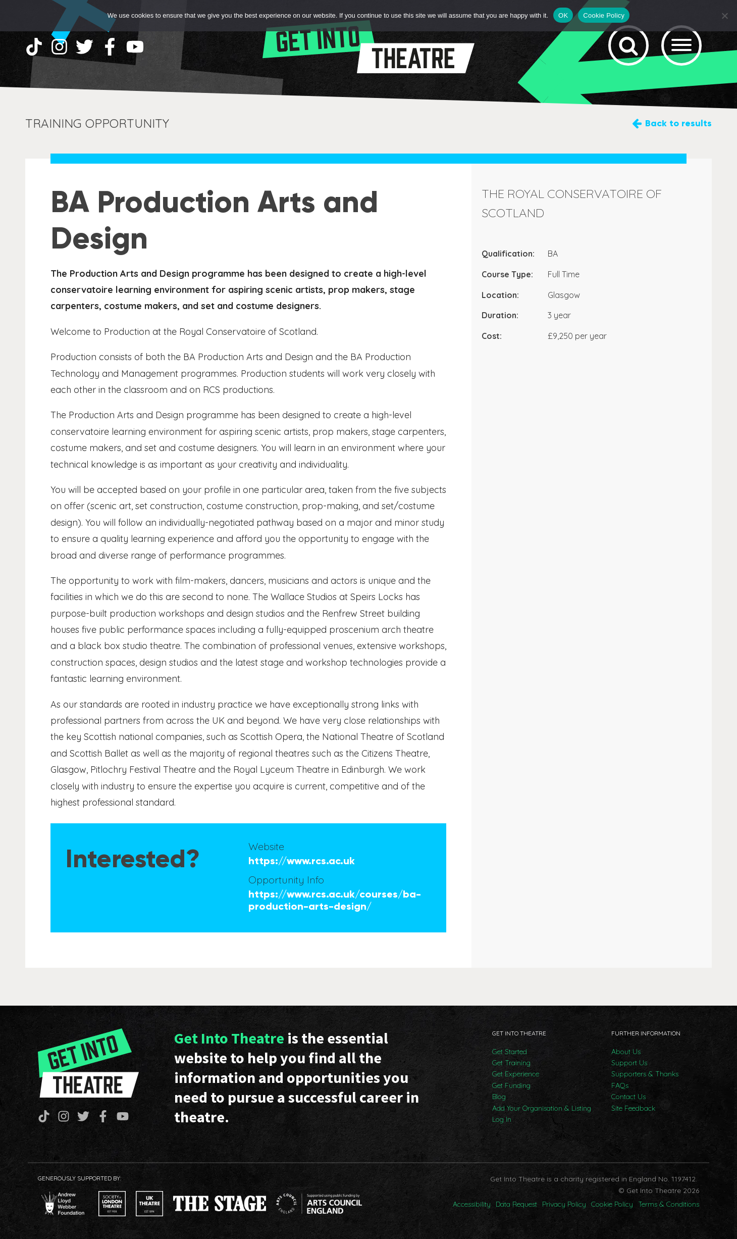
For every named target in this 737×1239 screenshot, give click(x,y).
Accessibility (472, 1204)
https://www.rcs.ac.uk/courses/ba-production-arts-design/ (334, 900)
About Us (626, 1051)
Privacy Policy (564, 1204)
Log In (501, 1119)
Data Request (516, 1204)
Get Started (509, 1051)
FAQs (619, 1085)
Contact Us (628, 1096)
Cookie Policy (612, 1204)
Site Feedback (633, 1108)
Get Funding (511, 1085)
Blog (499, 1096)
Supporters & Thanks (644, 1073)
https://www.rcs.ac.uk (301, 861)
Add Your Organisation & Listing (541, 1108)
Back (678, 123)
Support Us (629, 1062)
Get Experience (515, 1073)
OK (563, 15)
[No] (724, 16)
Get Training (511, 1062)
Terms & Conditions (668, 1204)
